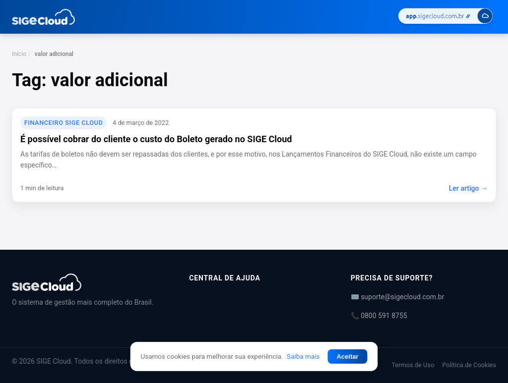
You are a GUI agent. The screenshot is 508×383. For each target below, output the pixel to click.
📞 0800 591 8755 (379, 316)
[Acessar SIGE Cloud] (445, 17)
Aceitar (347, 356)
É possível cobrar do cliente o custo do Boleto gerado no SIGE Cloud (156, 139)
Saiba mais (303, 356)
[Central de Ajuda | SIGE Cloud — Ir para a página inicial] (43, 17)
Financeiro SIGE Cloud (63, 122)
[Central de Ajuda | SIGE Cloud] (88, 282)
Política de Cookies (469, 365)
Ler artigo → (468, 188)
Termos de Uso (412, 365)
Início (19, 54)
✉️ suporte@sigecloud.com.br (397, 297)
